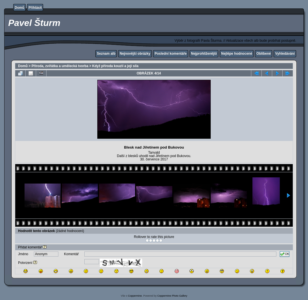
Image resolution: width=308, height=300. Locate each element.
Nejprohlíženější (204, 54)
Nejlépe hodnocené (236, 54)
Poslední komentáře (171, 54)
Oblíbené (263, 54)
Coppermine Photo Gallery (172, 295)
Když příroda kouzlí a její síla (115, 66)
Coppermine (135, 295)
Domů (19, 8)
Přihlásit (35, 8)
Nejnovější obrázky (135, 54)
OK (284, 254)
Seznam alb (106, 54)
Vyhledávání (285, 54)
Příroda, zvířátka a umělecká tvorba (60, 66)
